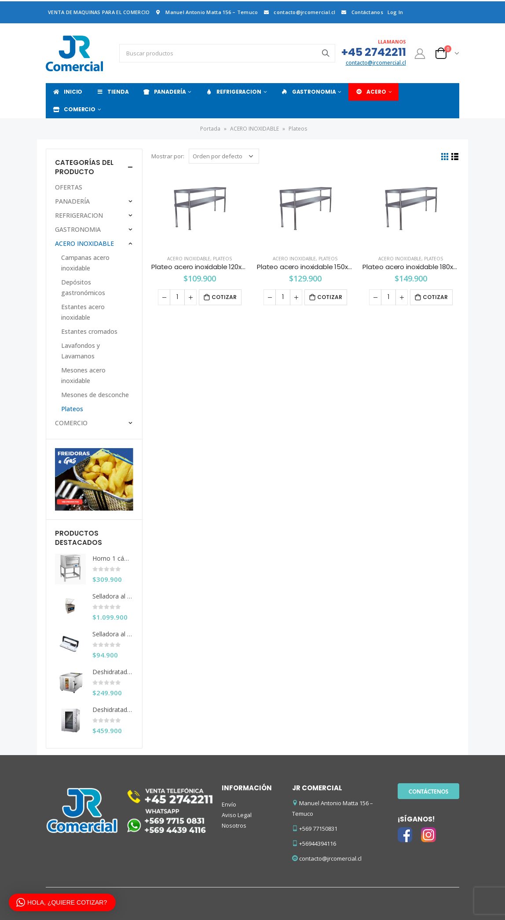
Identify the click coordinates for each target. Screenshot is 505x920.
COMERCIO (73, 109)
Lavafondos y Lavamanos (80, 350)
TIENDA (112, 91)
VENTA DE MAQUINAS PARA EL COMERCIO (99, 12)
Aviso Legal (237, 815)
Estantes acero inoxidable (83, 312)
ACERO (370, 91)
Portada (210, 128)
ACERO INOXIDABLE (254, 128)
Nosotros (234, 825)
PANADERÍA (164, 91)
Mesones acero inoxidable (83, 375)
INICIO (67, 91)
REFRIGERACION (233, 91)
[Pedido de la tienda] (224, 156)
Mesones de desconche (95, 395)
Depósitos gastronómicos (83, 287)
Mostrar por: (167, 156)
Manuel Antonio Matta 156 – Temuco (206, 12)
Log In (395, 12)
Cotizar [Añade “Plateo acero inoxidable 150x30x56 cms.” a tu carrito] (329, 297)
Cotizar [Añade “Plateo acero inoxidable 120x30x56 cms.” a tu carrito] (224, 297)
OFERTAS (68, 187)
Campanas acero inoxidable (85, 262)
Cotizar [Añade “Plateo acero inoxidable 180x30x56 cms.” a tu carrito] (435, 297)
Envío (229, 804)
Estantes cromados (89, 331)
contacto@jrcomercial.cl (298, 12)
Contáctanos (361, 12)
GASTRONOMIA (308, 91)
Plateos (222, 259)
